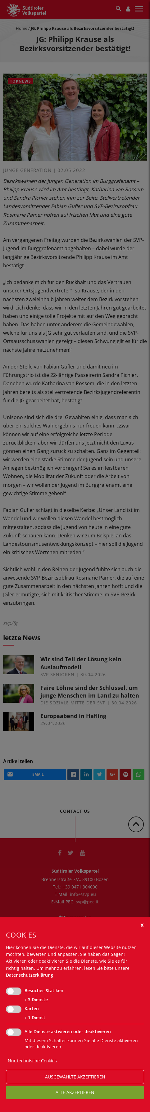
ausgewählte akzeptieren (75, 1077)
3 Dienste (36, 1000)
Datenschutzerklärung (29, 975)
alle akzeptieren (75, 1092)
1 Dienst (35, 1018)
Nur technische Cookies (32, 1061)
